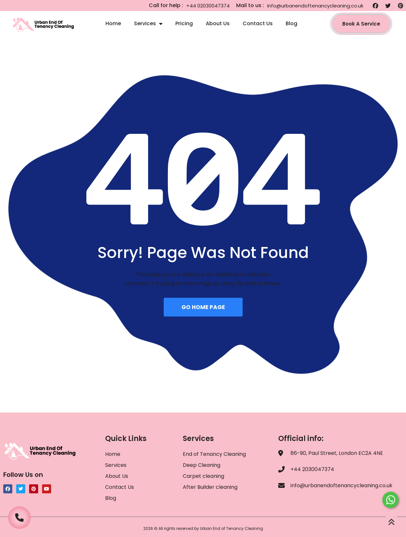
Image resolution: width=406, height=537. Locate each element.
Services (148, 23)
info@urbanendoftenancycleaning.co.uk (315, 5)
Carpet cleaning (203, 476)
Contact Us (258, 23)
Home (113, 23)
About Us (218, 23)
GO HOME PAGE (203, 307)
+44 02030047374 (208, 5)
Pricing (184, 23)
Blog (291, 23)
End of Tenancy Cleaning (214, 454)
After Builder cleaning (211, 487)
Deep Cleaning (201, 465)
